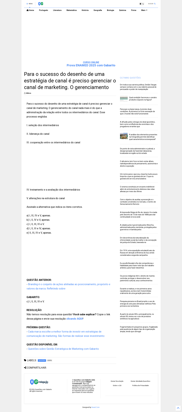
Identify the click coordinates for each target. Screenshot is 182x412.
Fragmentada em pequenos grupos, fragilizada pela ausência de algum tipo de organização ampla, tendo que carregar (139, 329)
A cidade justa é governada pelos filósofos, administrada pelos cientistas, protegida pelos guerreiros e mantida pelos (138, 227)
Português (43, 10)
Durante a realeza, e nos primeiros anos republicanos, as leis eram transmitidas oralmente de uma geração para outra (136, 291)
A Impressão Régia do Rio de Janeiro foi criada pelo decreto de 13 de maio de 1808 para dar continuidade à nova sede (138, 214)
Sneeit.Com (95, 407)
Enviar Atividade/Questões (140, 381)
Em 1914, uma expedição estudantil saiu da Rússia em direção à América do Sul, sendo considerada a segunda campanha (137, 252)
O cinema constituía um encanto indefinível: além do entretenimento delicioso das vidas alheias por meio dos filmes (137, 189)
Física (133, 10)
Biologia (110, 10)
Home (30, 10)
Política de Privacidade (140, 385)
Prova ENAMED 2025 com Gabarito (91, 65)
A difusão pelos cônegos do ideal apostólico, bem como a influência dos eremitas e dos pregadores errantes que (137, 124)
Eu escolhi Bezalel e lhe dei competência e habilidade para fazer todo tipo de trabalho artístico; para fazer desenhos (137, 265)
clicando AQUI (74, 318)
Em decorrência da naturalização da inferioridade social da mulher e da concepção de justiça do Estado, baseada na (138, 240)
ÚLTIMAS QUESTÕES (130, 78)
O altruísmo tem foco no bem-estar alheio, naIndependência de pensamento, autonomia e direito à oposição (139, 163)
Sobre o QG (117, 385)
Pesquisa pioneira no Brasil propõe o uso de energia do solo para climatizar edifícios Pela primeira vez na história (138, 303)
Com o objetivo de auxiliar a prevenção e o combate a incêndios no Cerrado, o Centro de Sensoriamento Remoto (138, 202)
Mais (144, 10)
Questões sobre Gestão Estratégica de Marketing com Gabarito (63, 348)
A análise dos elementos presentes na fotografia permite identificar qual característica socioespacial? (143, 137)
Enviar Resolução (117, 381)
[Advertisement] (91, 39)
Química (122, 10)
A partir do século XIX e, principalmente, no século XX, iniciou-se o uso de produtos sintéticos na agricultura (137, 316)
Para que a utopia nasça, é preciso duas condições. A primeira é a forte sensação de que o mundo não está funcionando (137, 111)
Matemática (72, 10)
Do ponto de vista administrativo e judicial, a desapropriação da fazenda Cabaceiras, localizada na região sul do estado (137, 151)
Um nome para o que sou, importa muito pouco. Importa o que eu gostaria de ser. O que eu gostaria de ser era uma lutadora (139, 176)
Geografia (98, 10)
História (85, 10)
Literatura (57, 10)
